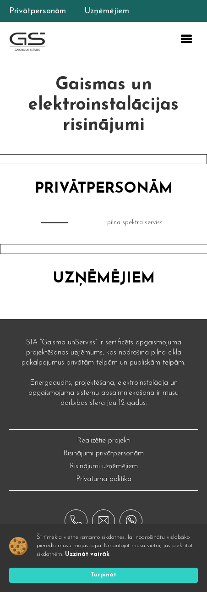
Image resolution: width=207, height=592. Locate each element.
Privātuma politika (103, 479)
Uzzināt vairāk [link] (87, 554)
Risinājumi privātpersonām (103, 453)
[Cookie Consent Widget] (103, 558)
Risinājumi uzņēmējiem (104, 466)
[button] (185, 39)
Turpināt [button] (103, 575)
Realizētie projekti (104, 440)
